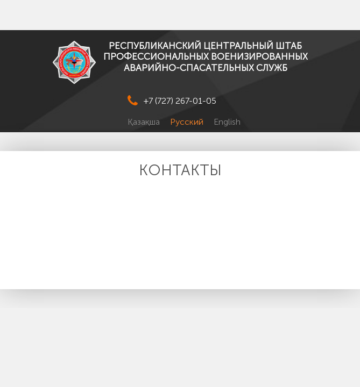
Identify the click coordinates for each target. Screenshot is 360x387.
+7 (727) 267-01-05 (180, 101)
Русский (188, 122)
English (227, 122)
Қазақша (145, 122)
